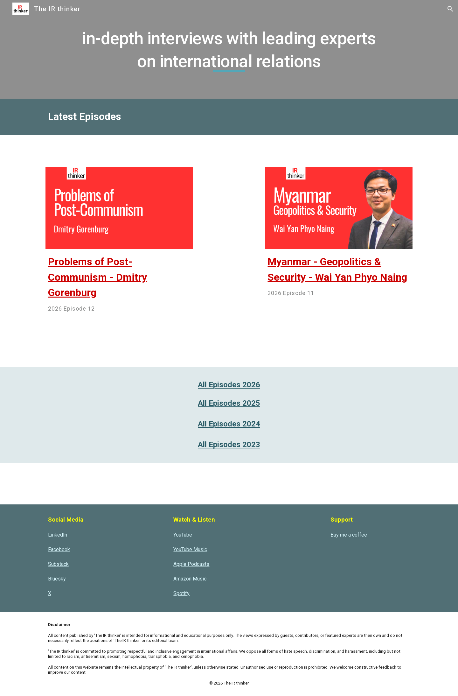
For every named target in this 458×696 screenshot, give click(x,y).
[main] (229, 49)
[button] (450, 9)
